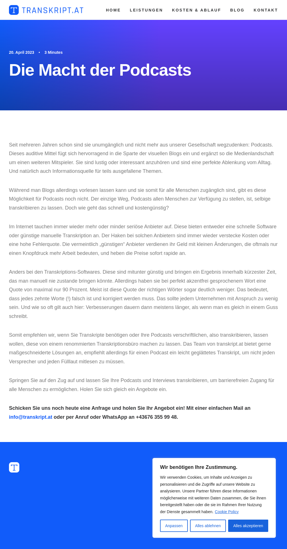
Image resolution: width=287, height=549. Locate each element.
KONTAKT (266, 10)
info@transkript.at (30, 417)
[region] (214, 498)
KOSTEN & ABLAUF (196, 10)
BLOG (237, 10)
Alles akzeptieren (248, 526)
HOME (113, 10)
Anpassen (173, 526)
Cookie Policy (227, 512)
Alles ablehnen (208, 526)
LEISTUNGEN (146, 10)
